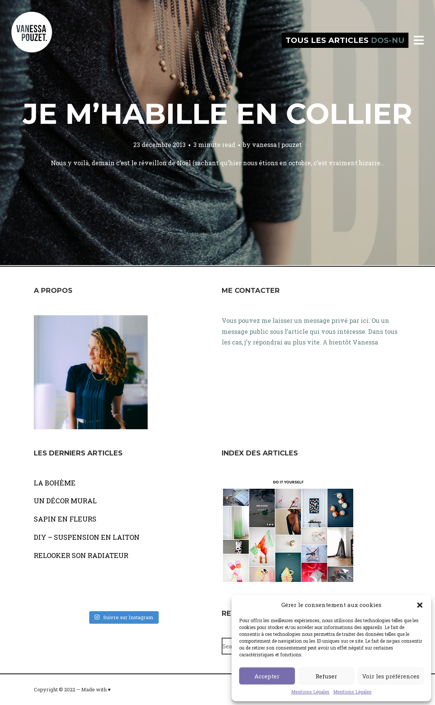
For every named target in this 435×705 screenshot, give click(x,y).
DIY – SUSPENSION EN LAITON (87, 537)
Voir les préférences (390, 676)
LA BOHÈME (55, 482)
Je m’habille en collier (217, 113)
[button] (420, 605)
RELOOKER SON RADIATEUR (81, 555)
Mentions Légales (310, 692)
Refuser (326, 676)
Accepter (266, 676)
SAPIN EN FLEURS (65, 518)
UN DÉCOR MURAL (65, 500)
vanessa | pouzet (277, 145)
